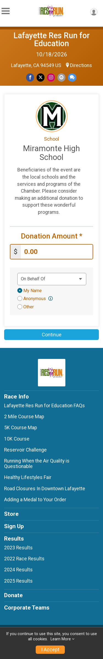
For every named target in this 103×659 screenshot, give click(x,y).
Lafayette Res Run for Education (51, 39)
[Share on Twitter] (40, 77)
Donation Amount (51, 236)
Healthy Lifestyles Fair (27, 477)
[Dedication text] (51, 279)
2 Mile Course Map (24, 416)
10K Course (16, 439)
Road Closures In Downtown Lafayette (44, 488)
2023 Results (18, 547)
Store (11, 514)
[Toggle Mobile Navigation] (5, 11)
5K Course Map (20, 427)
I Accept (50, 649)
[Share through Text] (72, 77)
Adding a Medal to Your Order (35, 499)
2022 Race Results (24, 558)
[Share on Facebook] (30, 77)
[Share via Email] (61, 77)
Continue (52, 334)
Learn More (61, 639)
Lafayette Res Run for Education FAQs (44, 405)
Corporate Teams (26, 607)
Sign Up (14, 526)
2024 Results (18, 569)
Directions (81, 65)
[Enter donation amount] (57, 252)
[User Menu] (94, 12)
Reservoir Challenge (25, 450)
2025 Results (18, 581)
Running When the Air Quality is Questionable (36, 463)
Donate (13, 595)
